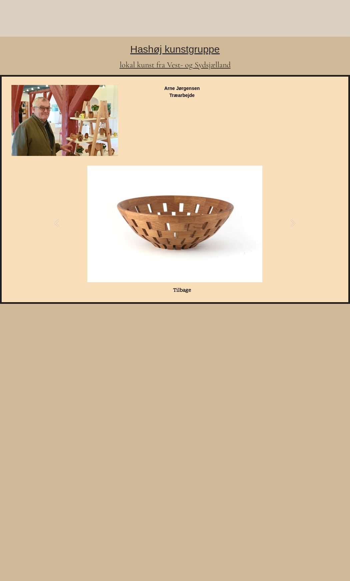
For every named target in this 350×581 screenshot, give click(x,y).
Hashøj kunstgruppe (175, 49)
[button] (57, 224)
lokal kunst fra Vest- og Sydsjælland (175, 65)
